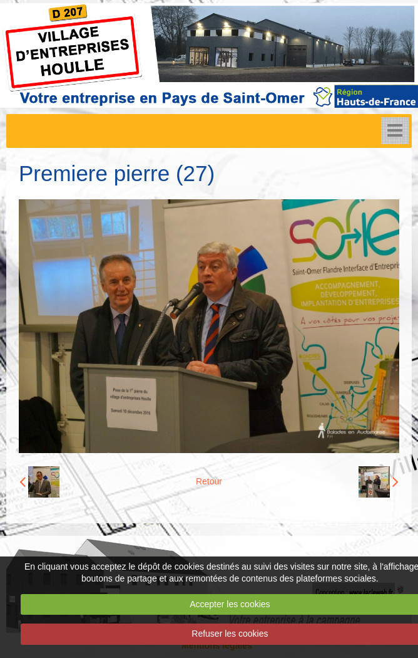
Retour (209, 481)
